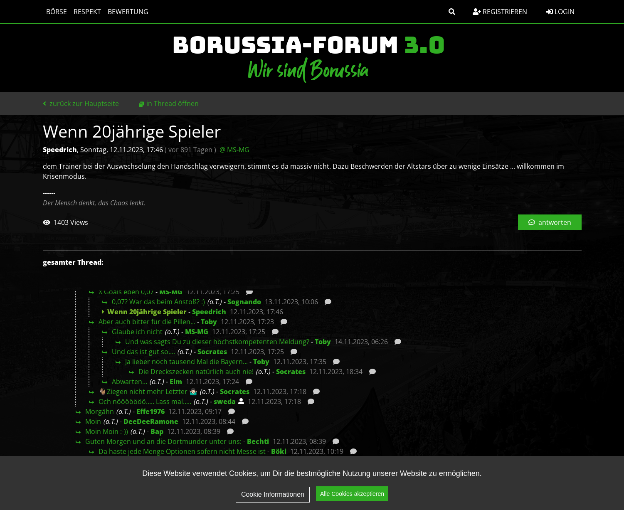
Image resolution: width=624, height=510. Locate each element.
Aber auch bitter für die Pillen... (147, 321)
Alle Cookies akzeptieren (352, 496)
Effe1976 (150, 411)
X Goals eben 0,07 (126, 291)
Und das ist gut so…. (143, 351)
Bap (156, 431)
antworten (549, 222)
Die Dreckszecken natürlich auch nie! (196, 371)
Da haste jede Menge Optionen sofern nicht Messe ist (182, 451)
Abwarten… (129, 381)
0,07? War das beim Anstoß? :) (158, 301)
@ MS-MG (234, 149)
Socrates (212, 351)
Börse (56, 11)
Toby (209, 321)
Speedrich (209, 311)
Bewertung (128, 11)
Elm (176, 381)
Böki (278, 451)
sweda (225, 401)
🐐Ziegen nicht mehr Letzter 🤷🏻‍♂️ (148, 391)
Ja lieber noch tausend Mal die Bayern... (186, 361)
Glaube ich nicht (137, 331)
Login (560, 11)
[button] (452, 12)
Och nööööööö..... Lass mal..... (145, 401)
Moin (93, 421)
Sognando (244, 301)
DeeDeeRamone (150, 421)
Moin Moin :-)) (107, 431)
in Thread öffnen (172, 103)
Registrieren (500, 11)
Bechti (258, 441)
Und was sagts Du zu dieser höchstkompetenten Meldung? (217, 341)
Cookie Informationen (272, 496)
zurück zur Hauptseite (81, 103)
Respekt (87, 11)
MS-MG (171, 291)
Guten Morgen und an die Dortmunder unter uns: (163, 441)
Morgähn (100, 411)
